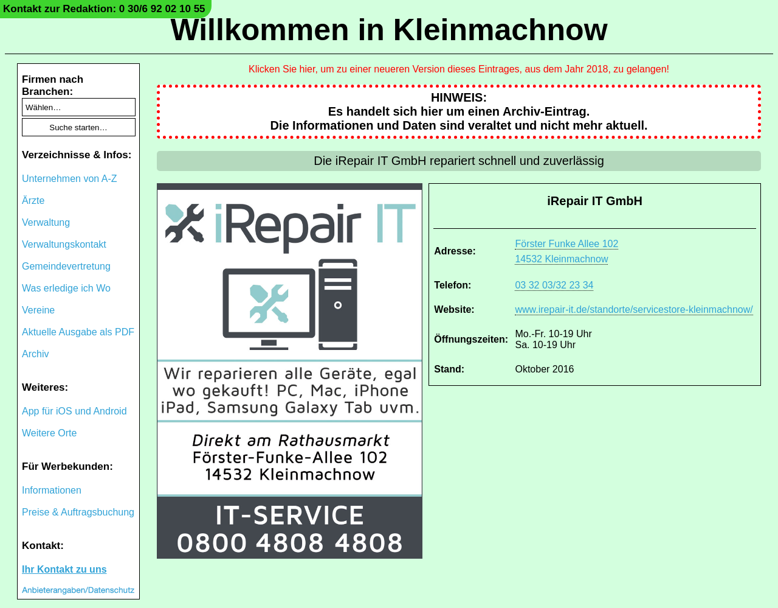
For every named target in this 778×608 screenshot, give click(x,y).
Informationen (51, 490)
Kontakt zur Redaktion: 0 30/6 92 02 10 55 (104, 9)
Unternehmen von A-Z (69, 178)
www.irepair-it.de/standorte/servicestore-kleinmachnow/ (633, 309)
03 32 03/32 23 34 (554, 285)
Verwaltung (46, 222)
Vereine (38, 310)
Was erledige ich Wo (66, 288)
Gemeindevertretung (66, 266)
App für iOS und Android (74, 411)
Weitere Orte (49, 433)
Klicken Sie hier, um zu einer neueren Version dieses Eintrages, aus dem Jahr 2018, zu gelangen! (459, 69)
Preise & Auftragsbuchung (78, 512)
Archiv (35, 354)
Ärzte (33, 200)
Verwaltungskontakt (64, 244)
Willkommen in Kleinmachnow (388, 30)
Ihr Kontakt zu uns (64, 569)
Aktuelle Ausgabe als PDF (78, 332)
